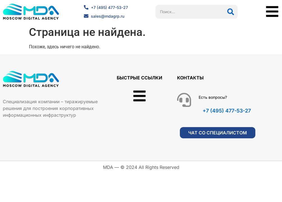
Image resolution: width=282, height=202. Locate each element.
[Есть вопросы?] (184, 100)
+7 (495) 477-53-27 (227, 111)
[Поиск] (231, 12)
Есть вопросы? (213, 97)
